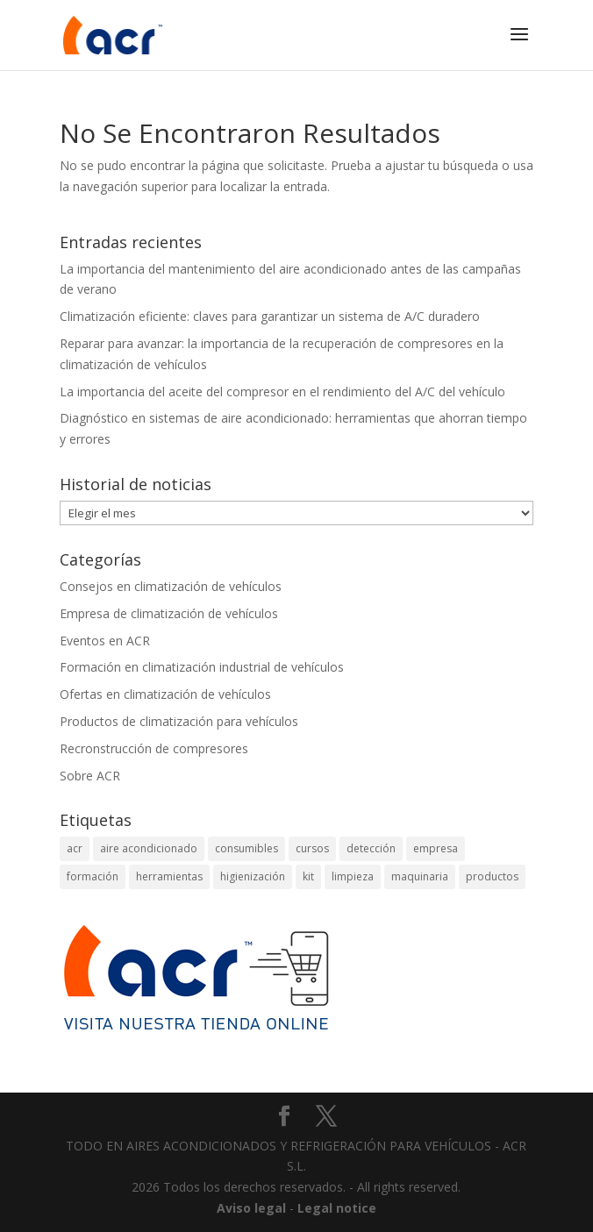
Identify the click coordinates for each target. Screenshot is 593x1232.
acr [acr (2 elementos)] (74, 848)
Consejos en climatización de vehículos (171, 586)
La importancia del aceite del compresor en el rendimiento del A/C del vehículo (282, 391)
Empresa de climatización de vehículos (169, 613)
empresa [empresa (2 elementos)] (435, 848)
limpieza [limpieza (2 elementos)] (353, 876)
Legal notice (336, 1208)
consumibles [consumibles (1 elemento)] (246, 848)
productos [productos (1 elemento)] (492, 876)
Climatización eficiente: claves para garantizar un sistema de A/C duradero (270, 316)
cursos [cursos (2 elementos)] (312, 848)
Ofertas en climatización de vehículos (165, 694)
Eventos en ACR (105, 640)
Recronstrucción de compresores (154, 748)
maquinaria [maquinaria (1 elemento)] (419, 876)
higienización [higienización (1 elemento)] (252, 876)
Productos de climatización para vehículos (179, 721)
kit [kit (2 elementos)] (308, 876)
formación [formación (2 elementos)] (92, 876)
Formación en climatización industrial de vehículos (202, 667)
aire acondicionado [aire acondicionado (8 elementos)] (148, 848)
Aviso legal (251, 1208)
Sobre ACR (90, 775)
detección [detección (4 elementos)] (371, 848)
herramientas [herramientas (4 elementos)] (169, 876)
